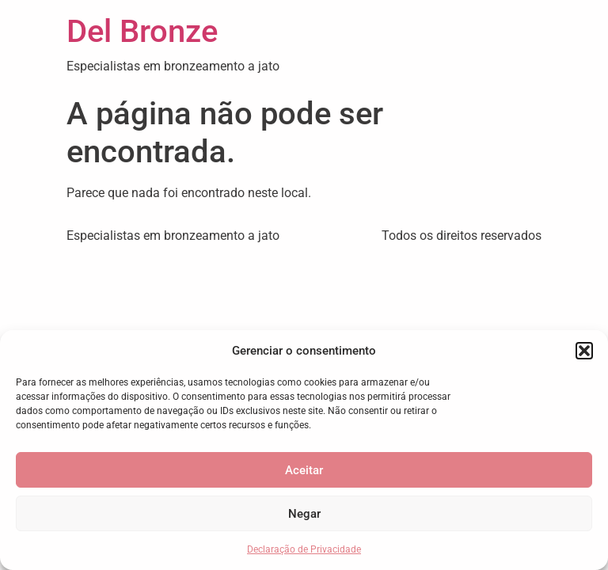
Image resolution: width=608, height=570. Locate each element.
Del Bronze (142, 31)
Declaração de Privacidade (304, 549)
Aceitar (304, 470)
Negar (304, 514)
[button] (584, 351)
